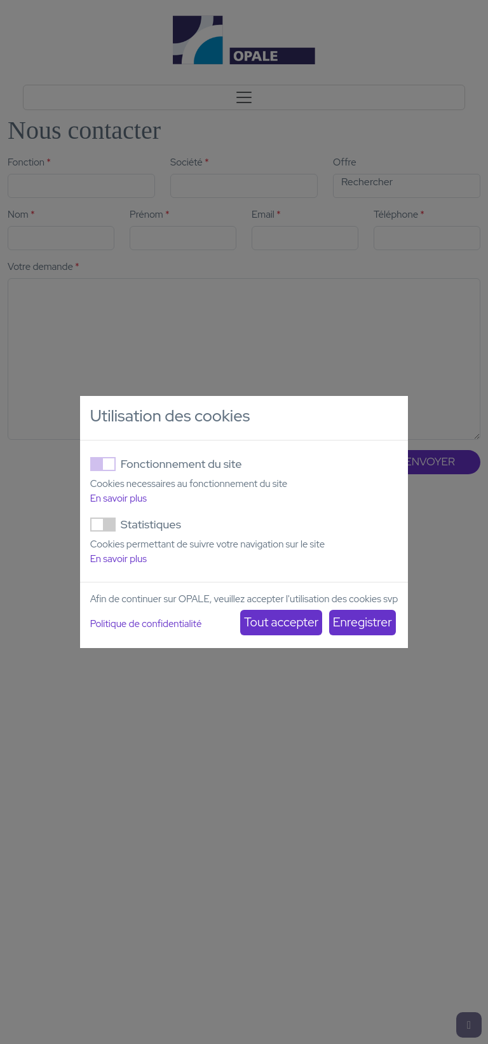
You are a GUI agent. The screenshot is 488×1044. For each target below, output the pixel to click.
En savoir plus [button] (118, 498)
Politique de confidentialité (146, 623)
